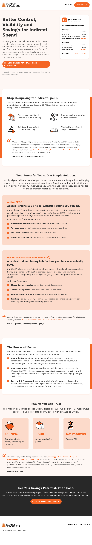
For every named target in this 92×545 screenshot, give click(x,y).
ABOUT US (72, 524)
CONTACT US (84, 524)
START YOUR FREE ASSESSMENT (46, 501)
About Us (68, 5)
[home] (11, 4)
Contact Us (82, 5)
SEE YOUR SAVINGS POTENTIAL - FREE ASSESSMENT (20, 64)
